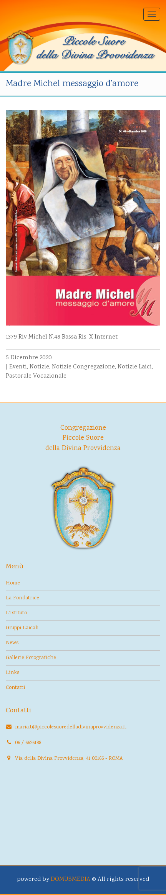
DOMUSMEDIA (70, 879)
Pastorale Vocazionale (36, 376)
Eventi (18, 367)
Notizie (39, 367)
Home (13, 583)
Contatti (15, 688)
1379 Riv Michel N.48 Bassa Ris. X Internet (62, 337)
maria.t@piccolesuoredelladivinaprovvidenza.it (70, 727)
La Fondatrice (22, 598)
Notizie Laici (135, 367)
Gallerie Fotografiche (31, 658)
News (12, 643)
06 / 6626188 (28, 743)
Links (12, 673)
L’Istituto (16, 613)
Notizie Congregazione (83, 367)
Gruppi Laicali (22, 628)
